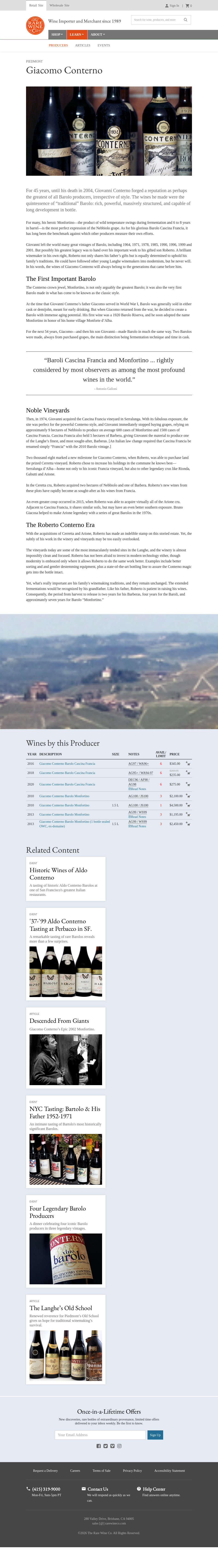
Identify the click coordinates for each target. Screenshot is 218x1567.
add (189, 764)
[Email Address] (100, 1435)
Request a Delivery (65, 1471)
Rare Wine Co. (35, 25)
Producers (58, 46)
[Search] (161, 19)
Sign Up (155, 1435)
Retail (36, 5)
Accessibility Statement (109, 1490)
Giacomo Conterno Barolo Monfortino (64, 796)
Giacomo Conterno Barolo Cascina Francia (67, 764)
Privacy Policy (155, 1471)
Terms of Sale (124, 1471)
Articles (82, 46)
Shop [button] (56, 35)
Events (104, 46)
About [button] (97, 35)
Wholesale (59, 5)
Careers (96, 1471)
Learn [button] (76, 35)
